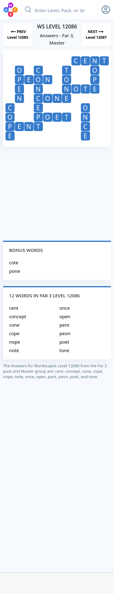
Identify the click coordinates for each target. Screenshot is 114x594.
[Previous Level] (18, 34)
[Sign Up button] (105, 9)
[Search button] (28, 9)
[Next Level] (96, 34)
